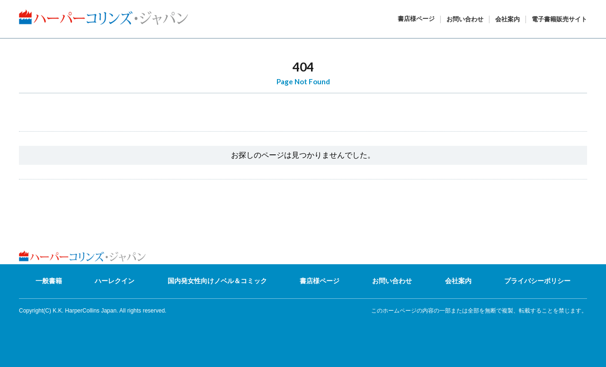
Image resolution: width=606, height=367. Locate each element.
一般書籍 (49, 281)
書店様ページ (416, 18)
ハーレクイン (114, 281)
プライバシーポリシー (537, 281)
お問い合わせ (464, 19)
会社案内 (507, 19)
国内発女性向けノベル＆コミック (217, 281)
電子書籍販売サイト (559, 19)
